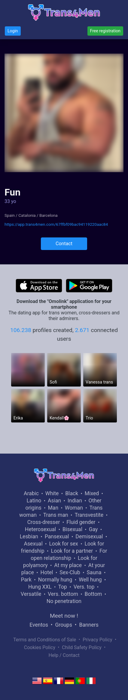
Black (71, 493)
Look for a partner (72, 551)
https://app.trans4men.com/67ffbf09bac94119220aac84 (56, 224)
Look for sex (63, 544)
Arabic (31, 493)
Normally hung (55, 580)
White (52, 493)
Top (62, 587)
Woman (74, 508)
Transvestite (89, 515)
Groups (63, 625)
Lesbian (29, 537)
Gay (93, 529)
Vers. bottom (63, 594)
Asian (54, 501)
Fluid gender (80, 522)
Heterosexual (40, 529)
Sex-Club (69, 572)
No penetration (64, 601)
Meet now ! (64, 615)
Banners (88, 625)
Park (26, 580)
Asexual (33, 544)
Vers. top (84, 587)
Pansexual (57, 537)
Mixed (92, 493)
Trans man (55, 515)
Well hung (90, 580)
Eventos (38, 625)
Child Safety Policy (82, 647)
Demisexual (89, 537)
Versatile (31, 594)
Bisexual (72, 529)
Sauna (94, 572)
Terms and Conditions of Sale (44, 640)
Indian (75, 501)
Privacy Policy (97, 640)
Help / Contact (63, 655)
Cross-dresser (43, 522)
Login (13, 30)
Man (53, 508)
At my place (68, 565)
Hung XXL (40, 587)
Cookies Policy (39, 647)
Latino (34, 501)
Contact (64, 243)
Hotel (47, 572)
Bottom (93, 594)
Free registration (105, 30)
